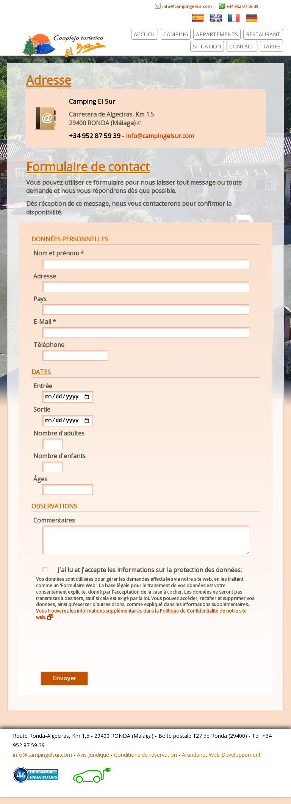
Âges (40, 481)
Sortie (41, 410)
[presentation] (89, 657)
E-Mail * (44, 321)
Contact (242, 46)
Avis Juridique (93, 761)
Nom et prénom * (58, 253)
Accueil (144, 34)
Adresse (44, 276)
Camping (175, 34)
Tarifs (271, 46)
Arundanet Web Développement (221, 761)
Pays (40, 299)
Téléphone (48, 345)
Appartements (217, 34)
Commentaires (54, 522)
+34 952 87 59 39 (238, 6)
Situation (207, 46)
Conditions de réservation (145, 761)
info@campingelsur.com (183, 6)
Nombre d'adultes (58, 435)
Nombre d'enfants (59, 458)
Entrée (42, 386)
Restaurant (263, 34)
